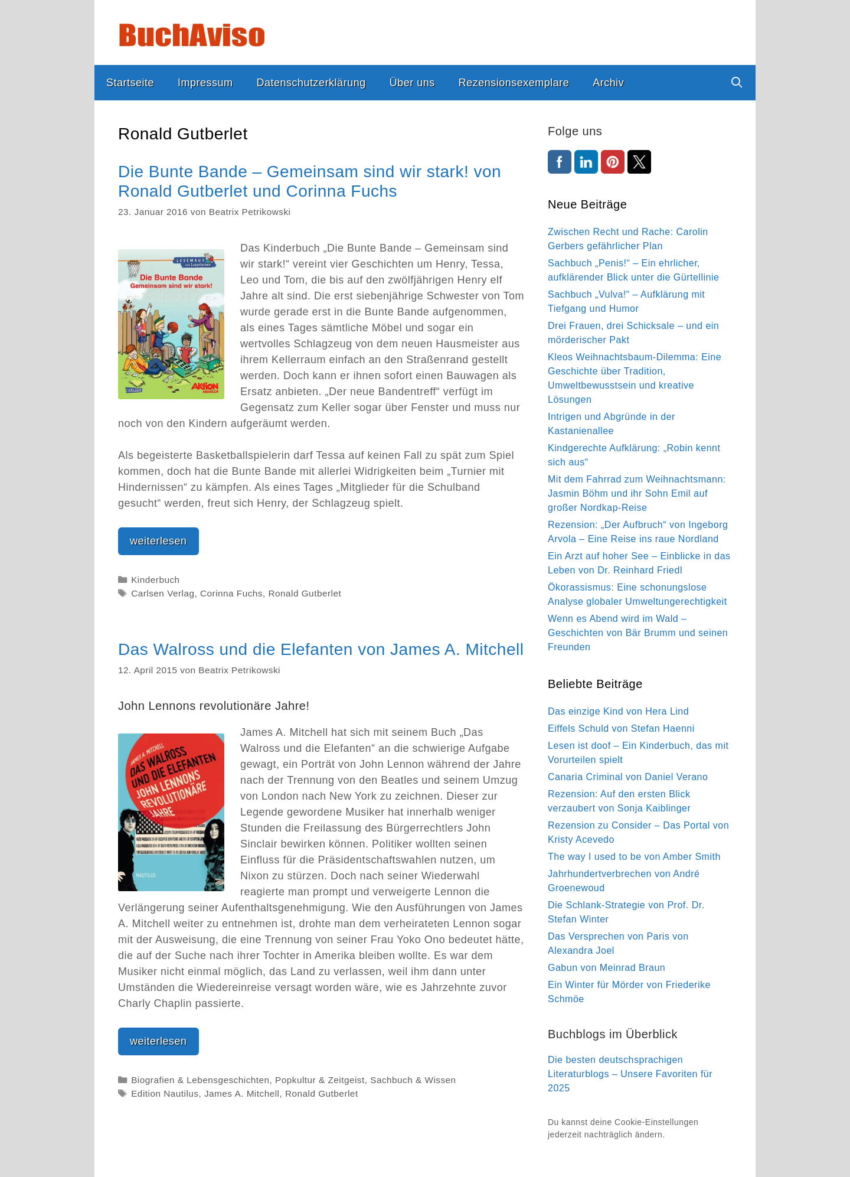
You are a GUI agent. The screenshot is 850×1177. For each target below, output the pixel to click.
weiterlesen (164, 544)
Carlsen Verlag (162, 593)
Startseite (130, 83)
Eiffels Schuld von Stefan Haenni (621, 728)
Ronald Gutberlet (305, 593)
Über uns (412, 83)
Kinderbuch (155, 580)
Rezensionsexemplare (514, 83)
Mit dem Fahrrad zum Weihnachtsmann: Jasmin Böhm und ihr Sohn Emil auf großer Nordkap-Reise (637, 493)
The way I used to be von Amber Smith (634, 857)
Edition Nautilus (164, 1093)
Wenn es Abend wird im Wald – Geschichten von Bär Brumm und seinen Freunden (638, 633)
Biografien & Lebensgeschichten (200, 1080)
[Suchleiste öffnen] (737, 82)
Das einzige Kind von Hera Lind (618, 711)
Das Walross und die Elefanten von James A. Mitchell (321, 649)
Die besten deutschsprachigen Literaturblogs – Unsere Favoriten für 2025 (630, 1074)
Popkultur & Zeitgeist (320, 1080)
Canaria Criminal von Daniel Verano (628, 777)
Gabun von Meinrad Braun (606, 968)
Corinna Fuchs (231, 593)
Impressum (205, 83)
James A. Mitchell (242, 1093)
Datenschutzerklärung (311, 83)
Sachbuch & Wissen (413, 1080)
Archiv (608, 83)
